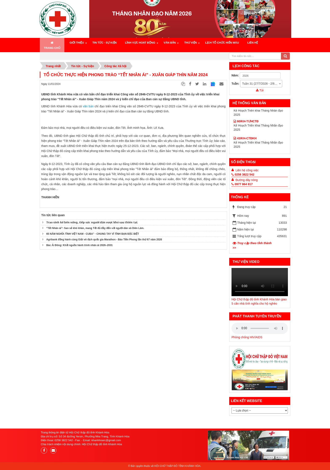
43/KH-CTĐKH (245, 125)
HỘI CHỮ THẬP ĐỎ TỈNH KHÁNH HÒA (177, 466)
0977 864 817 (242, 184)
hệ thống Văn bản (249, 103)
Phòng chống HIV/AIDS (247, 337)
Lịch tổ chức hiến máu (222, 42)
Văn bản (170, 42)
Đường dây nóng (247, 180)
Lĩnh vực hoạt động (140, 42)
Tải (259, 90)
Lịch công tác (246, 66)
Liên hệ (252, 42)
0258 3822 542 (243, 174)
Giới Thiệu (77, 42)
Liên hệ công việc (247, 170)
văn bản (88, 106)
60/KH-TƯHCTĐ (246, 140)
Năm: (235, 75)
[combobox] (261, 83)
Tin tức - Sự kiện (104, 42)
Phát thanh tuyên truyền (257, 316)
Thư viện (190, 42)
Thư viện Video (246, 262)
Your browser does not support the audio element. (260, 282)
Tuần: (235, 83)
